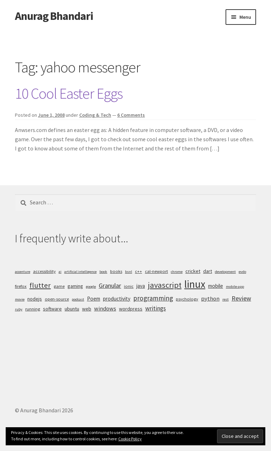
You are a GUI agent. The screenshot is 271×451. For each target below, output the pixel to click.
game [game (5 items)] (59, 286)
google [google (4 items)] (91, 286)
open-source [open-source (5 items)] (57, 299)
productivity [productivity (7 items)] (116, 298)
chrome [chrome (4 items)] (177, 271)
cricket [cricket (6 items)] (192, 271)
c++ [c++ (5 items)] (138, 271)
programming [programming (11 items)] (153, 298)
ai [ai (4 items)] (60, 271)
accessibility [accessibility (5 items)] (44, 271)
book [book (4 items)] (103, 271)
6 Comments (131, 115)
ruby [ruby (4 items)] (18, 309)
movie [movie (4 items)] (20, 299)
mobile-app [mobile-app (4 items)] (235, 286)
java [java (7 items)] (140, 285)
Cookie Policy (130, 438)
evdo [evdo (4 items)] (242, 271)
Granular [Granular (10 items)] (110, 285)
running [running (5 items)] (32, 309)
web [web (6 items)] (86, 309)
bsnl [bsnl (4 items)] (128, 271)
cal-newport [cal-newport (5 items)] (156, 271)
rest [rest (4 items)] (225, 299)
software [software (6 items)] (52, 309)
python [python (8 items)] (210, 298)
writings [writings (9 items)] (155, 308)
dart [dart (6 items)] (207, 271)
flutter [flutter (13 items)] (40, 285)
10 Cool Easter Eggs (69, 93)
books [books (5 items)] (116, 271)
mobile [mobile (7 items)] (215, 285)
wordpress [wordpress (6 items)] (130, 309)
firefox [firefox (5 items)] (21, 286)
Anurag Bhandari (54, 16)
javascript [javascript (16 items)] (164, 285)
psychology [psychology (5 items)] (187, 299)
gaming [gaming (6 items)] (75, 286)
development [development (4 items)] (225, 271)
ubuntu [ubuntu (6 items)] (72, 309)
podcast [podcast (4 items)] (78, 299)
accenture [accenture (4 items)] (22, 271)
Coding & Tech (95, 115)
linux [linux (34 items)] (194, 284)
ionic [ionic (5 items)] (129, 286)
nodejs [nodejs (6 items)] (34, 299)
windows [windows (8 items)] (105, 308)
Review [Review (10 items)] (241, 298)
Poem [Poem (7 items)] (93, 298)
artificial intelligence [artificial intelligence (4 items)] (80, 271)
